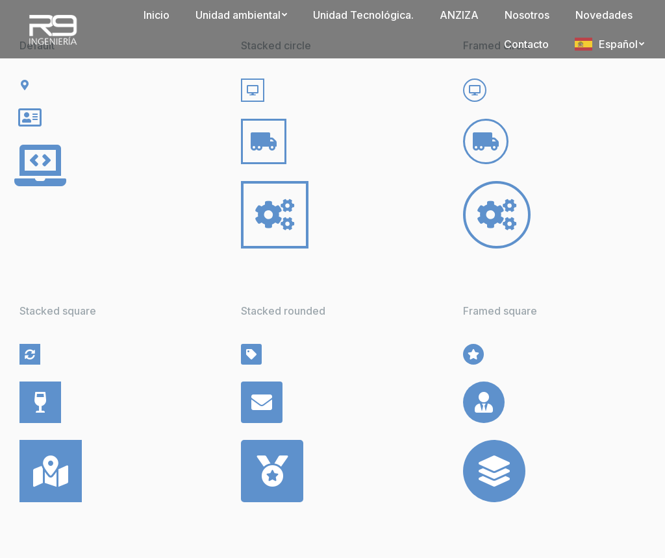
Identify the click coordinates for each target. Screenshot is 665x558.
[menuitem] (156, 14)
